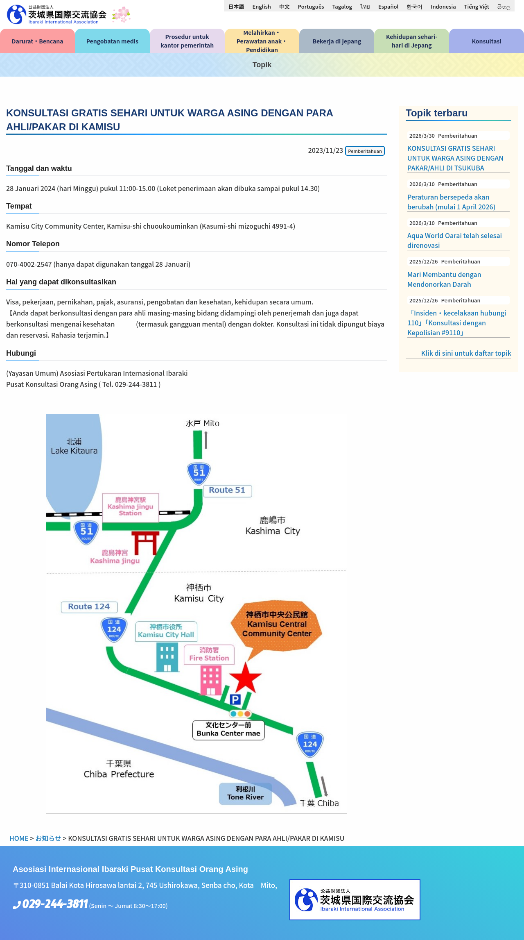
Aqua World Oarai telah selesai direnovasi (458, 234)
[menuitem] (236, 6)
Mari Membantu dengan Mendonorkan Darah (458, 273)
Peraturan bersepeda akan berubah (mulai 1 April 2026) (458, 195)
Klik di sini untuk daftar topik (466, 353)
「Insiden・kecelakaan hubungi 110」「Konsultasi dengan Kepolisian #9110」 (458, 317)
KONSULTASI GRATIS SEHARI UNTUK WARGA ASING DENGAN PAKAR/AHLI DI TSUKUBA (458, 152)
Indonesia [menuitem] (443, 6)
